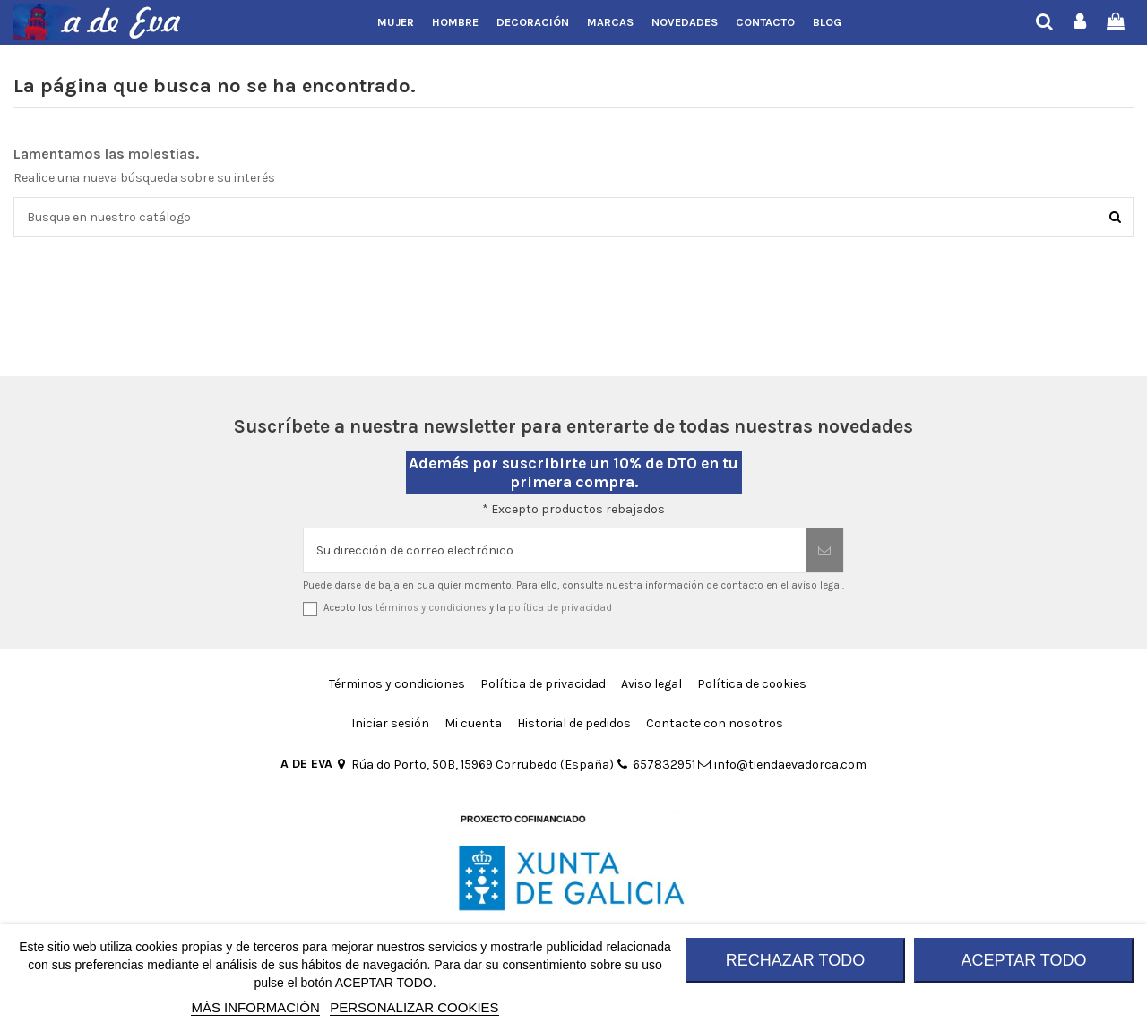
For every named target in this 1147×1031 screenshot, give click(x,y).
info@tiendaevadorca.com (782, 764)
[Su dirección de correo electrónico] (555, 550)
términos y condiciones (431, 608)
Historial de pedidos (574, 723)
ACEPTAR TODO (1023, 960)
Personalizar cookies (414, 1007)
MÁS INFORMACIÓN (255, 1007)
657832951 (656, 764)
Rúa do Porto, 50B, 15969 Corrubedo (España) (474, 764)
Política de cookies (751, 684)
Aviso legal (651, 684)
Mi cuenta (473, 723)
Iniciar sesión (390, 723)
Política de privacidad (543, 684)
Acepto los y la (467, 608)
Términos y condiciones (397, 684)
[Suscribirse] (824, 550)
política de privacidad (560, 608)
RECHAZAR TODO (795, 960)
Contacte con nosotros (714, 723)
